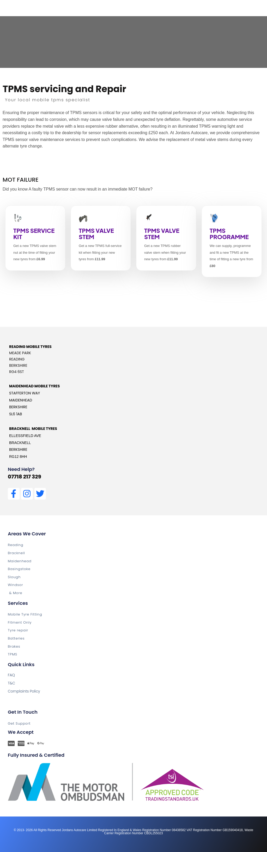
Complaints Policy (24, 691)
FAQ (11, 675)
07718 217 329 (24, 476)
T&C (11, 683)
